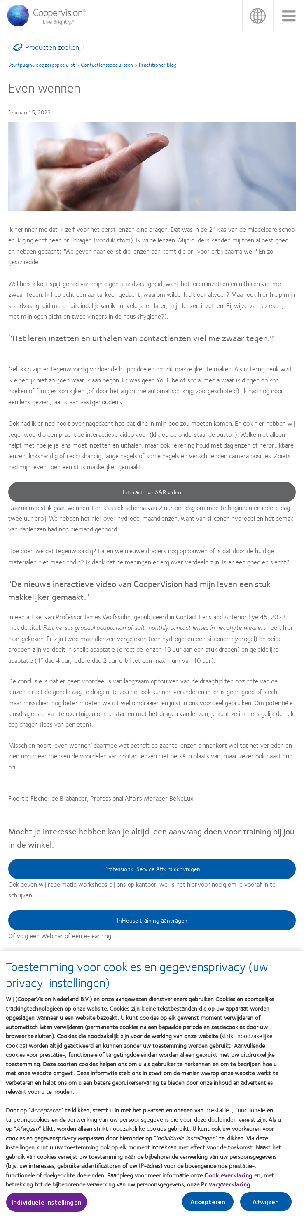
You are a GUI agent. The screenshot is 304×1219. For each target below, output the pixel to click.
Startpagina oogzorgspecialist (41, 65)
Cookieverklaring (228, 1179)
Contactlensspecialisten (107, 65)
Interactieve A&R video (152, 492)
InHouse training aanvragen (152, 920)
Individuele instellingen (47, 1206)
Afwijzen (266, 1205)
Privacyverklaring (225, 1188)
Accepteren (208, 1205)
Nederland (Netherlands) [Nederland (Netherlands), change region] (257, 15)
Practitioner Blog (158, 65)
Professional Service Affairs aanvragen (152, 869)
